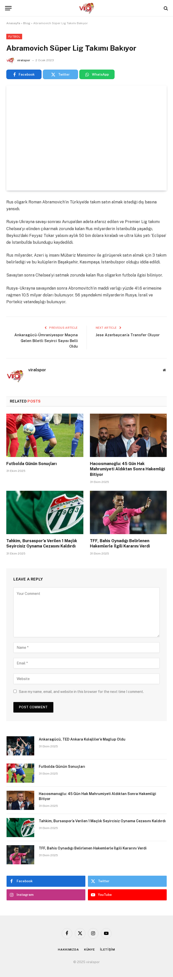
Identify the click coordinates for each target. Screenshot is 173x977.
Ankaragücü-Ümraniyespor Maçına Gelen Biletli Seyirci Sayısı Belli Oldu (46, 340)
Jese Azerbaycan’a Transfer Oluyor (128, 335)
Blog (26, 23)
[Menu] (8, 8)
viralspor (23, 60)
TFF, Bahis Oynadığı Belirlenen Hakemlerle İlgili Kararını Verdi (120, 543)
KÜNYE (89, 949)
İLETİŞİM (107, 949)
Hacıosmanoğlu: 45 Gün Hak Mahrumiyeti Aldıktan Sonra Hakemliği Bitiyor (127, 469)
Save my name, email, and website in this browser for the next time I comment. (81, 692)
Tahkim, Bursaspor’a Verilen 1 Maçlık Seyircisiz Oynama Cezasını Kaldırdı (41, 543)
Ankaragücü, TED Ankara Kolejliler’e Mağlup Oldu (82, 739)
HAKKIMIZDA (68, 949)
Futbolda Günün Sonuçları (31, 463)
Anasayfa (13, 23)
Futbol (14, 36)
